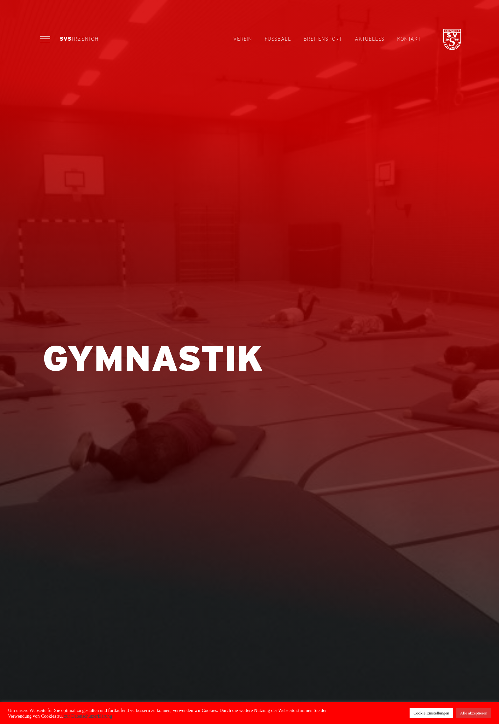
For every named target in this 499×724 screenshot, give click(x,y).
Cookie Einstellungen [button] (431, 713)
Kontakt (409, 39)
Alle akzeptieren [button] (473, 713)
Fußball (278, 39)
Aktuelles (369, 39)
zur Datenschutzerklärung (87, 716)
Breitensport (323, 39)
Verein (242, 39)
